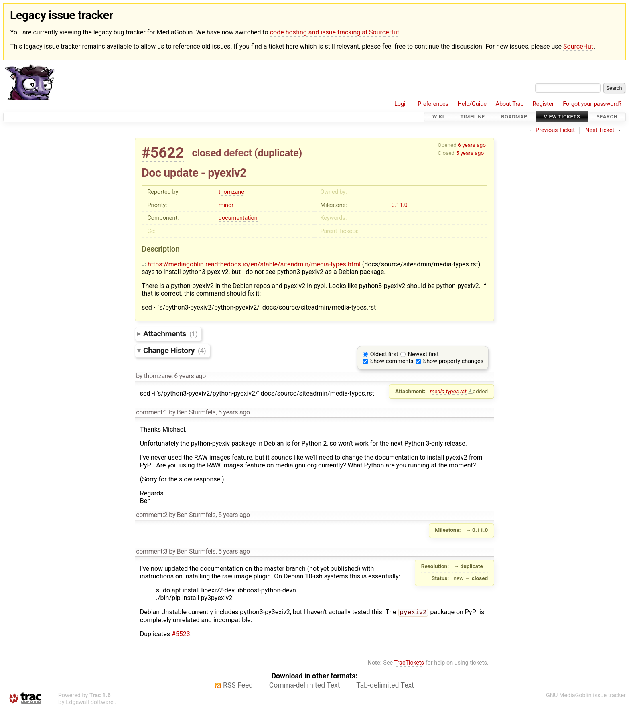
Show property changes (453, 361)
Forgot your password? (592, 104)
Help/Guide (472, 104)
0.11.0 (400, 205)
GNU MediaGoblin (569, 696)
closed (206, 153)
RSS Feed (238, 686)
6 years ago (472, 145)
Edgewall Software (90, 703)
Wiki (438, 117)
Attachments (170, 333)
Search (607, 117)
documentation (238, 218)
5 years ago (470, 153)
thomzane (231, 192)
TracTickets (409, 663)
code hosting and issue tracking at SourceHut (334, 32)
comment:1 (151, 412)
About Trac (510, 104)
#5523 (181, 635)
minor (226, 205)
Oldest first (384, 354)
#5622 (163, 152)
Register (543, 104)
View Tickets (562, 117)
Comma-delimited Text (304, 686)
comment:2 (151, 515)
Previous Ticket (555, 130)
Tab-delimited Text (385, 686)
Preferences (433, 104)
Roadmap (514, 117)
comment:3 (151, 551)
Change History (174, 350)
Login (401, 104)
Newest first (423, 354)
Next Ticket (599, 130)
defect (238, 153)
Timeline (473, 117)
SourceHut (578, 46)
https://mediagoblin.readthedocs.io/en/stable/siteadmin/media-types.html (251, 264)
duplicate (278, 153)
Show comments (392, 361)
